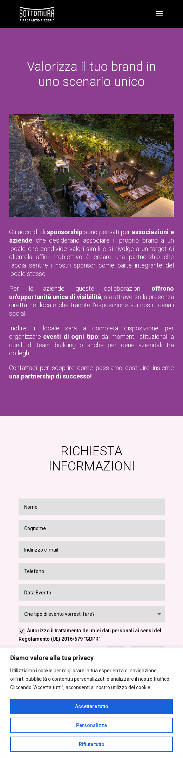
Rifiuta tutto (91, 744)
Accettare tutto (91, 706)
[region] (91, 702)
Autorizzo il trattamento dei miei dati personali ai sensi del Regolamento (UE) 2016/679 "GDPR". (90, 635)
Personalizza (91, 725)
